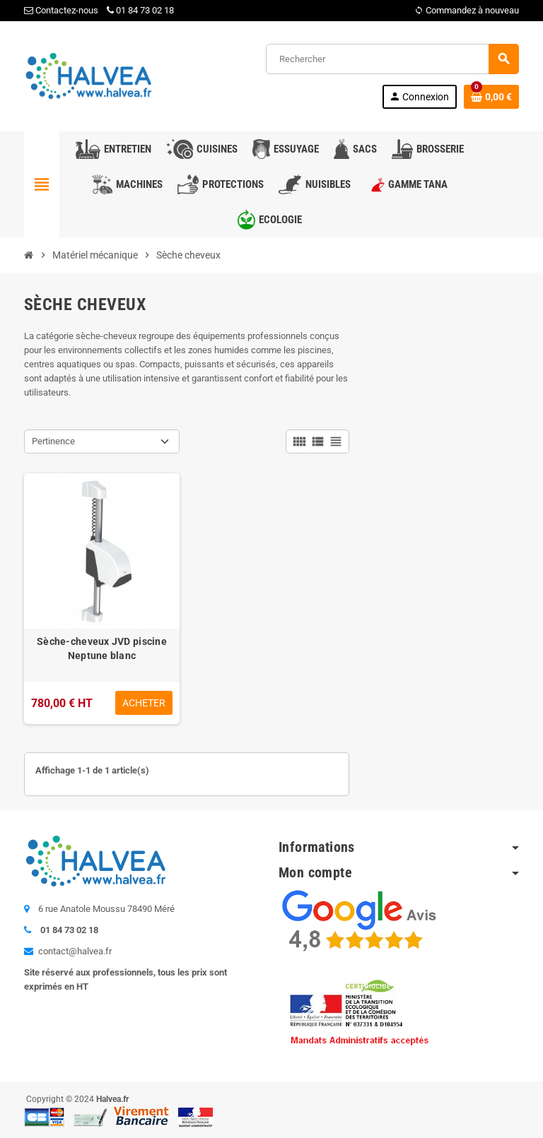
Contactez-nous (61, 10)
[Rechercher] (392, 59)
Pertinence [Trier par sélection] (53, 441)
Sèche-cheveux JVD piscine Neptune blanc (102, 648)
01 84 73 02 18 (140, 10)
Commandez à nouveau (466, 10)
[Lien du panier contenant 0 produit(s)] (491, 97)
